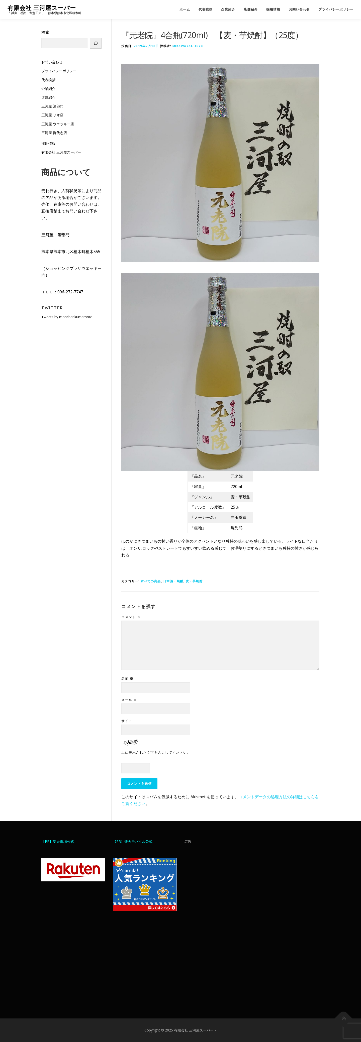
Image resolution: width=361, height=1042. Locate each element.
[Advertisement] (216, 927)
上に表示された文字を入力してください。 (156, 752)
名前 (127, 678)
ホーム (184, 9)
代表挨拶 (206, 9)
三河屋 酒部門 (52, 106)
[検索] (96, 43)
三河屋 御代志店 (54, 132)
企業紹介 (228, 9)
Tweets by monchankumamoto (67, 316)
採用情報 (273, 9)
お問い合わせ (299, 9)
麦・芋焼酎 (194, 581)
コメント (131, 617)
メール (129, 700)
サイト (126, 721)
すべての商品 (151, 581)
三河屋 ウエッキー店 (57, 124)
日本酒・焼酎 (173, 581)
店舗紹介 (251, 9)
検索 (45, 32)
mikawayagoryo (188, 46)
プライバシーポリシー (335, 9)
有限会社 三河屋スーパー (42, 7)
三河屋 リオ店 (52, 114)
